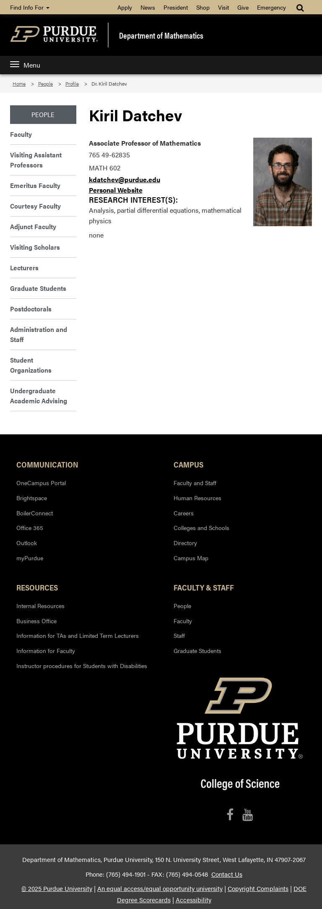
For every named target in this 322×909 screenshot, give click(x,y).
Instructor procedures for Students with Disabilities (81, 665)
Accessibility (193, 899)
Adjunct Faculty (33, 226)
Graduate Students (38, 288)
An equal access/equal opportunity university (160, 888)
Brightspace (31, 498)
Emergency (271, 7)
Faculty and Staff (195, 482)
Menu (25, 65)
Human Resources (197, 498)
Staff (179, 635)
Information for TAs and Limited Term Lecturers (77, 635)
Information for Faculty (45, 650)
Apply (124, 7)
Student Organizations (31, 365)
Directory (185, 542)
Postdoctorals (31, 308)
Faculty (21, 134)
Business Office (36, 620)
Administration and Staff (38, 334)
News (147, 7)
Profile (72, 83)
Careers (184, 513)
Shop (203, 7)
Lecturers (24, 267)
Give (243, 7)
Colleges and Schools (201, 527)
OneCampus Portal (41, 482)
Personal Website (116, 190)
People (45, 83)
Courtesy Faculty (35, 206)
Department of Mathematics (161, 35)
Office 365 (29, 527)
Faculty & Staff (204, 587)
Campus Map (191, 558)
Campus (188, 464)
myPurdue (29, 558)
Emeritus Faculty (35, 185)
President (176, 7)
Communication (47, 464)
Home (19, 83)
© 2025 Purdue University (56, 888)
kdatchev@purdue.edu (124, 179)
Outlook (26, 542)
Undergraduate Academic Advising (38, 395)
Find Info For (29, 7)
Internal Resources (40, 605)
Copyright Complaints (258, 888)
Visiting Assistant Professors (36, 160)
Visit (223, 7)
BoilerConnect (34, 513)
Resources (37, 587)
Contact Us (226, 874)
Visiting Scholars (35, 247)
